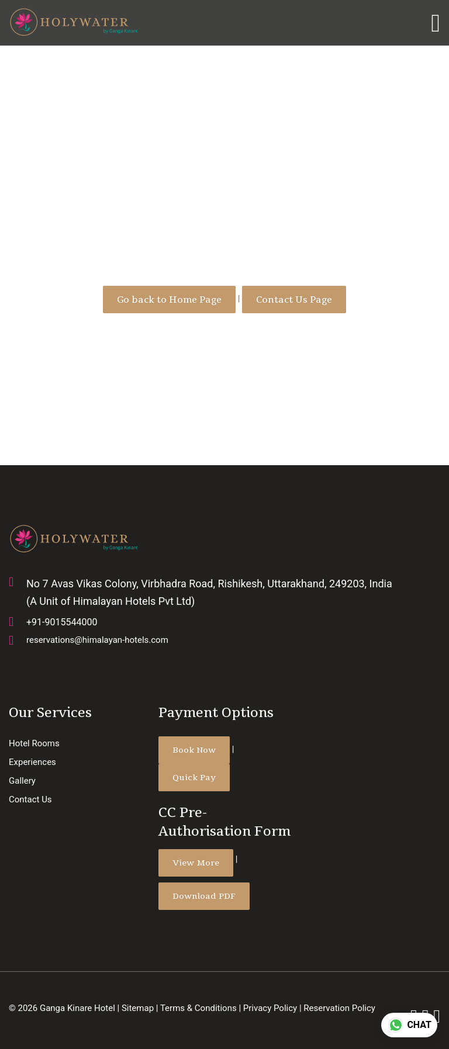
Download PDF (204, 896)
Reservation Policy (339, 1008)
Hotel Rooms (34, 743)
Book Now (194, 750)
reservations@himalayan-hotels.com (97, 640)
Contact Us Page (294, 299)
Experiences (32, 762)
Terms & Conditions (198, 1008)
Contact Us (30, 799)
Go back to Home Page (169, 299)
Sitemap (138, 1008)
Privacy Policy (270, 1008)
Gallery (22, 781)
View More (195, 862)
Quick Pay (194, 777)
